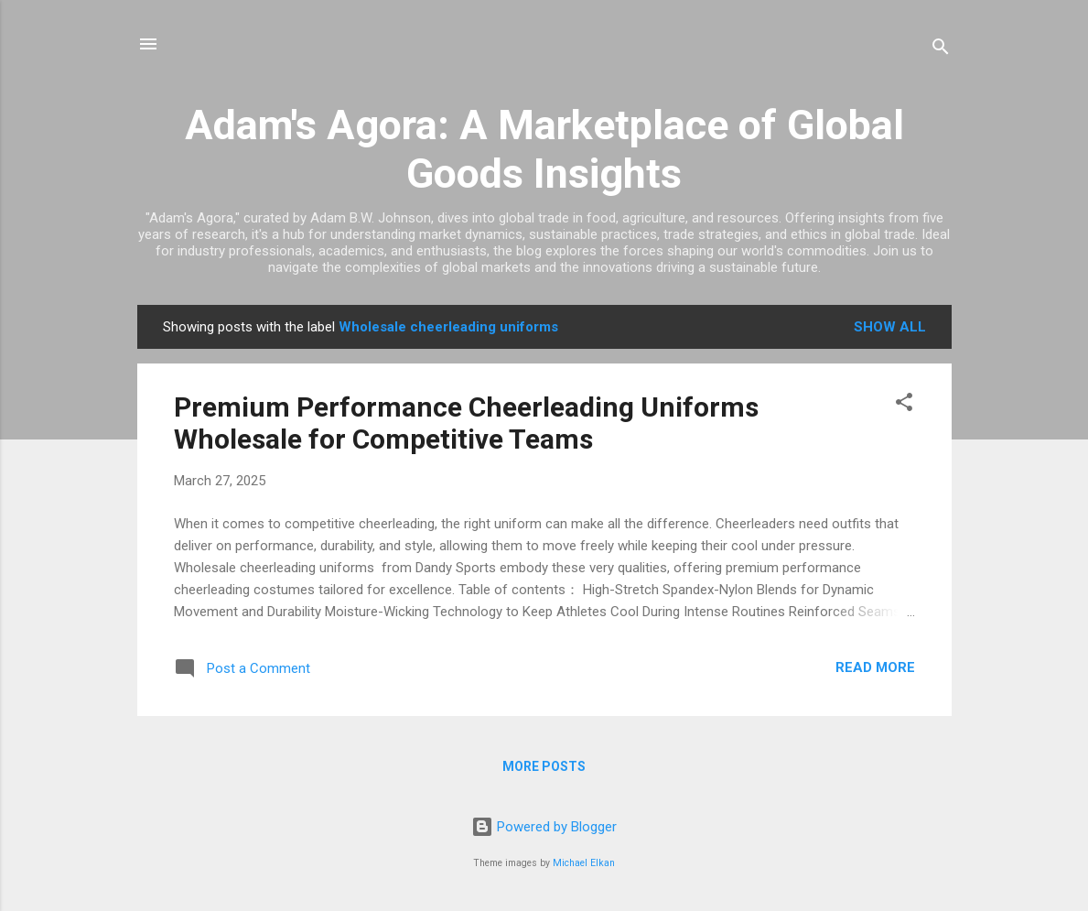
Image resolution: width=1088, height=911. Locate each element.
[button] (904, 405)
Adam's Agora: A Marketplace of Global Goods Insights (544, 149)
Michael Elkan (584, 863)
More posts (544, 766)
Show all (890, 327)
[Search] (941, 50)
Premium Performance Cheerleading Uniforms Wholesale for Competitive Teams (466, 423)
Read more (875, 667)
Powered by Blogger (544, 827)
